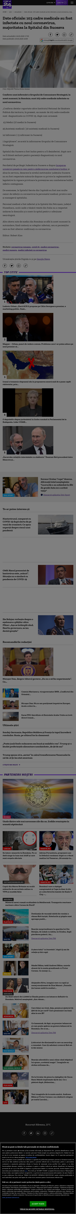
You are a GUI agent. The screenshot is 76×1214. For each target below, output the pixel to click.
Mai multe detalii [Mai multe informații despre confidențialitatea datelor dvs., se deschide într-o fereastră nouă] (31, 1157)
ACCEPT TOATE (38, 1204)
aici (26, 1171)
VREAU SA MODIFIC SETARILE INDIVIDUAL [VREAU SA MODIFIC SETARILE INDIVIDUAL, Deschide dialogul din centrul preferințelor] (37, 1209)
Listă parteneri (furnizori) (10, 1197)
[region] (38, 1178)
